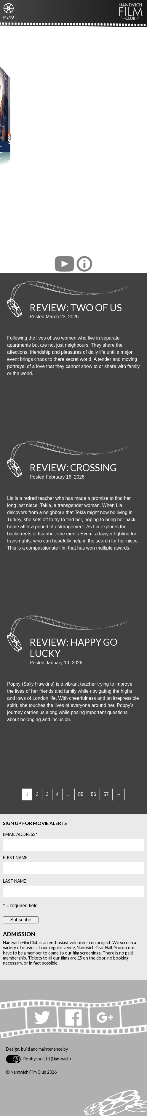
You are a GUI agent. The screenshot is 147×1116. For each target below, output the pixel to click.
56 (93, 794)
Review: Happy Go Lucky (73, 647)
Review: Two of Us (76, 307)
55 (81, 794)
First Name (15, 857)
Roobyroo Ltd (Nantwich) (38, 1059)
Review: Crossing (73, 467)
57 (106, 794)
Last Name (14, 881)
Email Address (20, 834)
